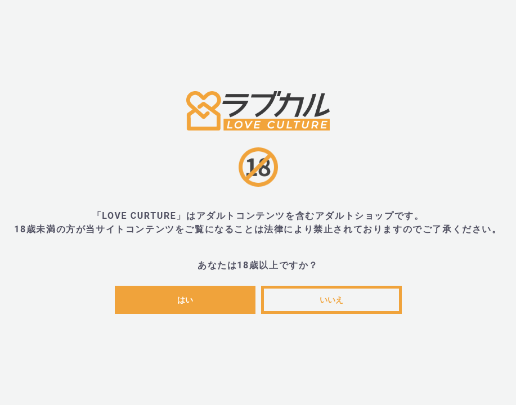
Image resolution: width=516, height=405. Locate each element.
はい (185, 299)
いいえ (331, 299)
